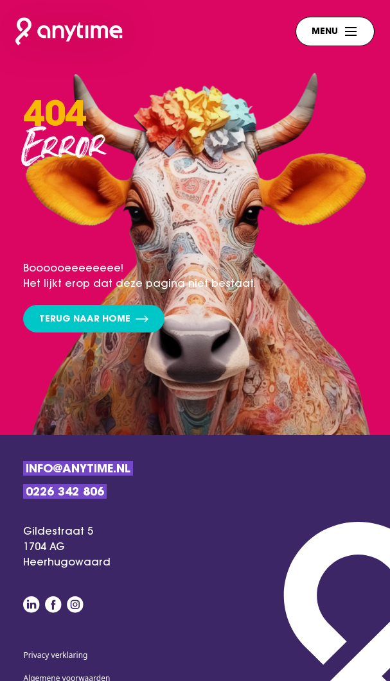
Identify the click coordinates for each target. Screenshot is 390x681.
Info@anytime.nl (78, 470)
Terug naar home (93, 320)
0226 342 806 (65, 493)
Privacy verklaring (55, 655)
